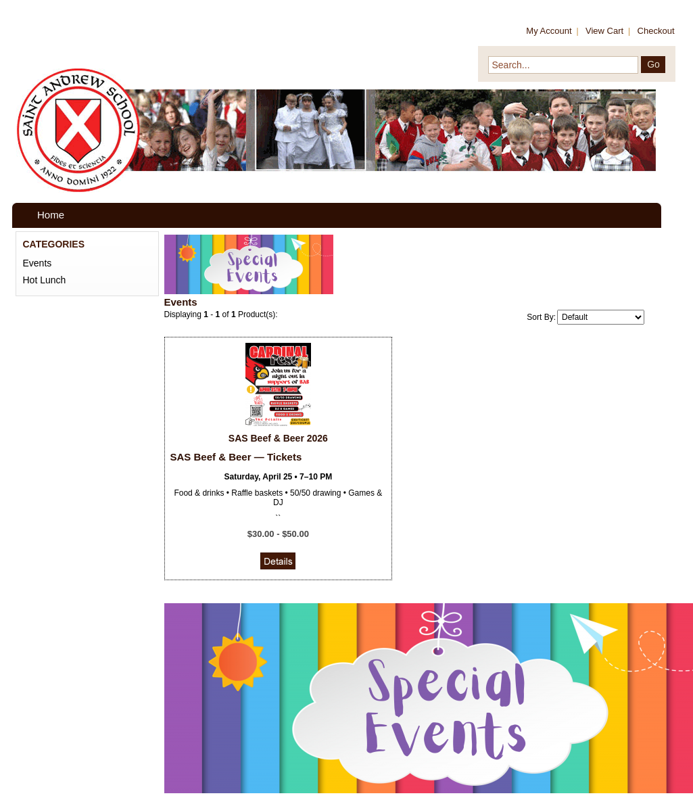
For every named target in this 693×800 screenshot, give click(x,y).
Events (37, 263)
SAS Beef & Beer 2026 (278, 438)
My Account (548, 31)
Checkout (656, 31)
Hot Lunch (44, 280)
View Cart (604, 31)
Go (653, 64)
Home (50, 214)
